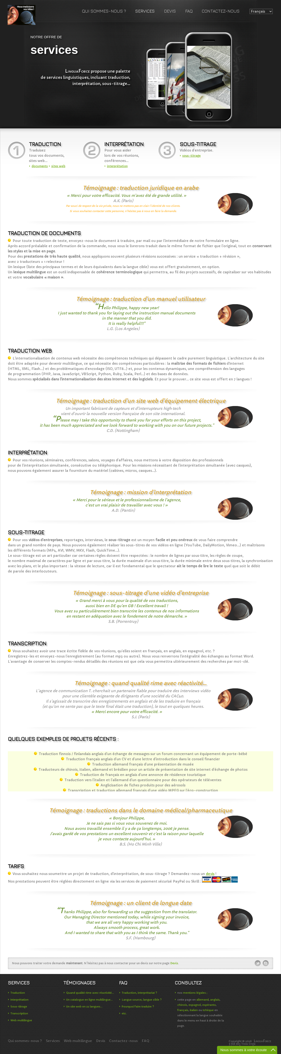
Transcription (19, 1013)
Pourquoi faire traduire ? (138, 1006)
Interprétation (19, 999)
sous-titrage (191, 155)
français (182, 1010)
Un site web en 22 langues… (84, 1006)
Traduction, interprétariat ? (139, 992)
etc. (124, 1013)
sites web (58, 166)
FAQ (189, 11)
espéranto (209, 1005)
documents (40, 166)
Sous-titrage (18, 1006)
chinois (182, 1005)
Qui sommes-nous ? (104, 11)
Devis (170, 11)
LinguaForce (24, 15)
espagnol (195, 1005)
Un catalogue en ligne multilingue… (89, 999)
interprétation (117, 166)
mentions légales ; (195, 992)
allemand (202, 999)
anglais (215, 999)
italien (194, 1010)
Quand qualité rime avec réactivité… (90, 992)
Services (145, 11)
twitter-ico (258, 963)
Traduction (17, 992)
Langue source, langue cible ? (142, 999)
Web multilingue (21, 1020)
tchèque (208, 1010)
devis (210, 874)
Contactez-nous (221, 11)
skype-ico (265, 963)
